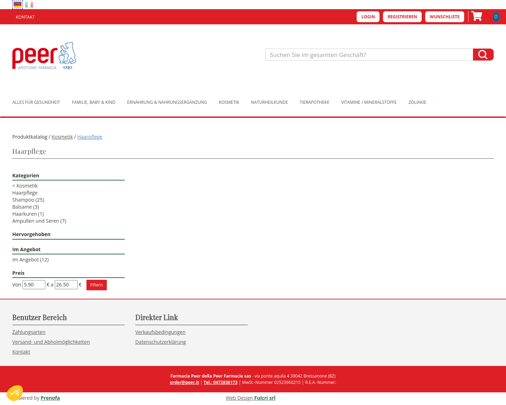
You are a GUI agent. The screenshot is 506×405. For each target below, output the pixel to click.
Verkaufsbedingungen (160, 332)
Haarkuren (28, 213)
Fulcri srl (264, 397)
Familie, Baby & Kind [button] (94, 102)
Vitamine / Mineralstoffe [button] (369, 102)
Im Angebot (30, 259)
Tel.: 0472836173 (220, 382)
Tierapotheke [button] (314, 102)
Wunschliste (445, 17)
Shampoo (28, 199)
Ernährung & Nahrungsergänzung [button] (167, 102)
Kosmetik (62, 136)
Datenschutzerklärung (160, 341)
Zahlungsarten (28, 332)
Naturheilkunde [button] (269, 102)
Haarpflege (25, 192)
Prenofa (50, 397)
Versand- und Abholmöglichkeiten (51, 341)
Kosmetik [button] (229, 102)
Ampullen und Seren (39, 220)
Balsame (25, 206)
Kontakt (25, 17)
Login (368, 17)
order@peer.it (184, 382)
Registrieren (402, 17)
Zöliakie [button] (418, 102)
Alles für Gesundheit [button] (36, 102)
